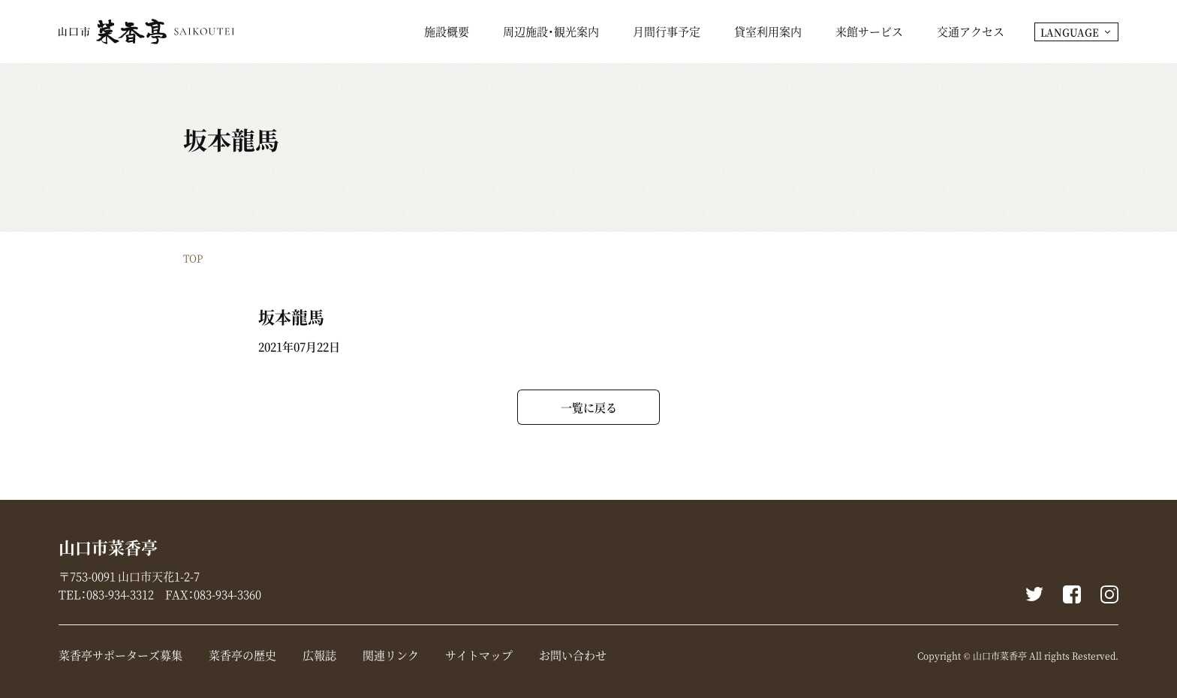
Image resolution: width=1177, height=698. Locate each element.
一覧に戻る (589, 407)
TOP (193, 258)
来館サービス (869, 33)
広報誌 (319, 655)
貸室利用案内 (768, 33)
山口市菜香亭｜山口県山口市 (146, 31)
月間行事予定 (666, 33)
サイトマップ (479, 655)
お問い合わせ (573, 655)
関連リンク (391, 655)
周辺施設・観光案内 (551, 33)
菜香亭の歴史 (242, 655)
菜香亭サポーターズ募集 (120, 655)
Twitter (1034, 594)
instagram (1109, 594)
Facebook (1072, 594)
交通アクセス (970, 33)
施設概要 (446, 33)
